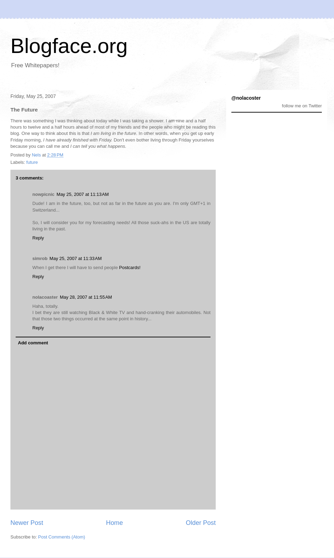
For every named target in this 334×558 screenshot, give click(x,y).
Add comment (33, 342)
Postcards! (129, 267)
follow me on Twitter (302, 105)
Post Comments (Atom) (61, 537)
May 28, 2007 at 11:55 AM (86, 297)
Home (114, 522)
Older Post (201, 522)
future (32, 162)
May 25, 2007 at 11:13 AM (83, 194)
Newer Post (26, 522)
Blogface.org (69, 46)
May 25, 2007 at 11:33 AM (75, 258)
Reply (38, 237)
